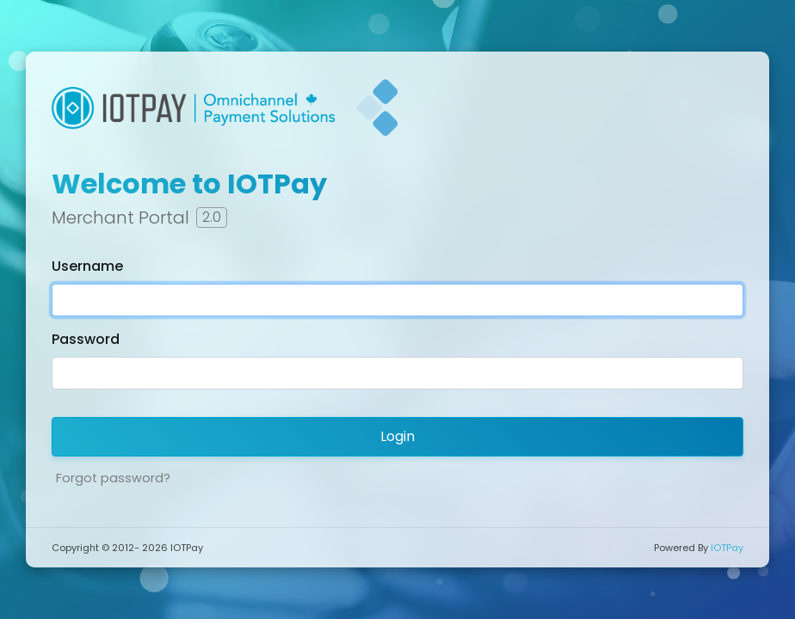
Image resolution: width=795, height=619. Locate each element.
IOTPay (727, 548)
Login (397, 436)
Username (87, 266)
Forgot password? (113, 478)
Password (86, 339)
